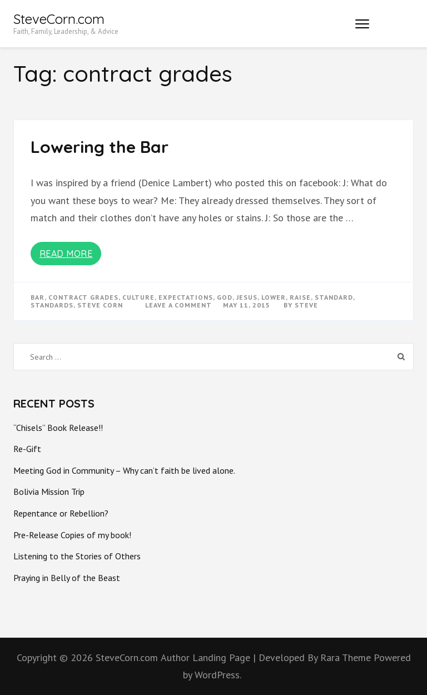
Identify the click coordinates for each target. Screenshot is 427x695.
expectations (185, 297)
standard (334, 297)
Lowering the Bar (99, 146)
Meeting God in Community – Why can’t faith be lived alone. (124, 470)
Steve (306, 305)
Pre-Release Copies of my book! (72, 534)
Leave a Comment (178, 305)
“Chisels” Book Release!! (58, 427)
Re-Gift (27, 448)
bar (37, 297)
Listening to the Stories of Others (77, 556)
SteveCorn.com (59, 19)
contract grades (83, 297)
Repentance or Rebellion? (60, 513)
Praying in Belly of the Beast (66, 577)
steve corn (100, 305)
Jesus (246, 297)
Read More (66, 253)
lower (273, 297)
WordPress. (218, 674)
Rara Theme (347, 657)
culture (138, 297)
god (224, 297)
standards (52, 305)
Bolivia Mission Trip (49, 491)
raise (300, 297)
